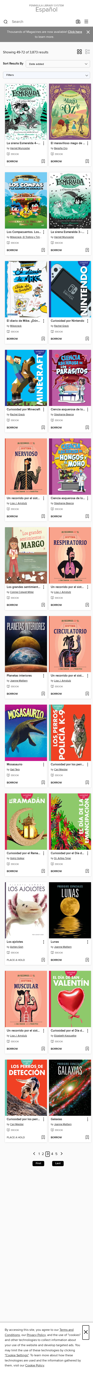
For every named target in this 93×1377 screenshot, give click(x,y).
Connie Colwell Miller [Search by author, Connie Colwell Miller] (22, 592)
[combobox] (38, 22)
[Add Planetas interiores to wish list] (43, 694)
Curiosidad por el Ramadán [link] (24, 853)
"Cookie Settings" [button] (17, 1355)
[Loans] (78, 22)
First (38, 1163)
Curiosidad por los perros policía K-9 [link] (68, 764)
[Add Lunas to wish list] (87, 960)
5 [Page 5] (56, 1154)
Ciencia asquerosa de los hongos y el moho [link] (68, 498)
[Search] (5, 22)
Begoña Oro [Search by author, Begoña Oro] (60, 148)
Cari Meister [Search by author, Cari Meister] (61, 769)
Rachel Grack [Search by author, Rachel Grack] (61, 326)
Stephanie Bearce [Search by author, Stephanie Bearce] (64, 414)
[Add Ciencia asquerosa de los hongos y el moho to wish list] (87, 516)
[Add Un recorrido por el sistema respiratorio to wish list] (87, 605)
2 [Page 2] (43, 1154)
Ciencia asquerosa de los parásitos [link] (68, 409)
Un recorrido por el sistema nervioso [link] (24, 498)
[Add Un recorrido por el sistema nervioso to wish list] (43, 516)
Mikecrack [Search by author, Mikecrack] (16, 326)
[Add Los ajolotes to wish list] (43, 960)
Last (57, 1163)
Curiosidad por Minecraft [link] (23, 409)
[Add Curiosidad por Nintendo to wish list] (87, 339)
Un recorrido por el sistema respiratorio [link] (68, 587)
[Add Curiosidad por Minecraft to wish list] (43, 427)
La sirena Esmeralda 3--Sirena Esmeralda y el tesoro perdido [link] (68, 232)
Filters (10, 75)
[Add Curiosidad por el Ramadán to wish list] (43, 871)
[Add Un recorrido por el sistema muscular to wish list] (43, 1049)
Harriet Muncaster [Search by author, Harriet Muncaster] (20, 148)
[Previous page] (34, 1154)
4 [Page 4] (52, 1154)
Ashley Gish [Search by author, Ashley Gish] (16, 947)
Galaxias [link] (56, 1119)
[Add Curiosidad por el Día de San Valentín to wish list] (87, 1049)
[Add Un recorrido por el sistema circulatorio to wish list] (87, 694)
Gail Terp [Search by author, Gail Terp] (15, 769)
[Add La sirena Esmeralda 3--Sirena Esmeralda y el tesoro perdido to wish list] (87, 250)
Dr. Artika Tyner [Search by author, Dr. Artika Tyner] (62, 858)
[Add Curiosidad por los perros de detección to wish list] (43, 1137)
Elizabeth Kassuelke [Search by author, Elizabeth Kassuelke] (65, 1035)
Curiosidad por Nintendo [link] (67, 321)
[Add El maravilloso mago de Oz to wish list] (87, 161)
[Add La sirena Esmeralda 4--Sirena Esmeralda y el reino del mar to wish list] (43, 161)
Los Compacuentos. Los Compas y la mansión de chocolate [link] (24, 232)
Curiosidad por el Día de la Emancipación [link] (68, 853)
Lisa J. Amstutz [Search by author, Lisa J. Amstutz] (18, 503)
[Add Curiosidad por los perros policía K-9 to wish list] (87, 782)
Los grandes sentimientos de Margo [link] (24, 587)
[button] (79, 53)
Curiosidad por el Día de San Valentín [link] (68, 1031)
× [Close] (85, 1332)
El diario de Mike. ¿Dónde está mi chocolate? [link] (24, 321)
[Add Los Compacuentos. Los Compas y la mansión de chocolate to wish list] (43, 250)
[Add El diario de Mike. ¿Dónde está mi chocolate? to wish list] (43, 339)
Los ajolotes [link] (15, 942)
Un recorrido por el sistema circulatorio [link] (68, 676)
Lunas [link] (55, 942)
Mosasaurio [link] (14, 764)
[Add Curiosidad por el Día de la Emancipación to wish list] (87, 871)
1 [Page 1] (39, 1154)
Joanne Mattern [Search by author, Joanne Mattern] (19, 680)
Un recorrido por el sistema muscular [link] (24, 1031)
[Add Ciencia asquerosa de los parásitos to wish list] (87, 427)
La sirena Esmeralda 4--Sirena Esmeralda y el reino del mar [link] (24, 143)
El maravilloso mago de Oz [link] (68, 143)
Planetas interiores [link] (19, 676)
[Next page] (61, 1154)
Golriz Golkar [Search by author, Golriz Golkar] (17, 858)
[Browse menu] (86, 21)
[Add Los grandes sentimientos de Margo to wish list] (43, 605)
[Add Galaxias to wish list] (87, 1137)
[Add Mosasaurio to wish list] (43, 782)
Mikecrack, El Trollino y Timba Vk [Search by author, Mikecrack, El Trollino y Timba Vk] (26, 237)
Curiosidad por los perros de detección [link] (24, 1119)
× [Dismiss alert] (88, 32)
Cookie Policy (34, 1365)
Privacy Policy (36, 1335)
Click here (75, 32)
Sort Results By (13, 64)
